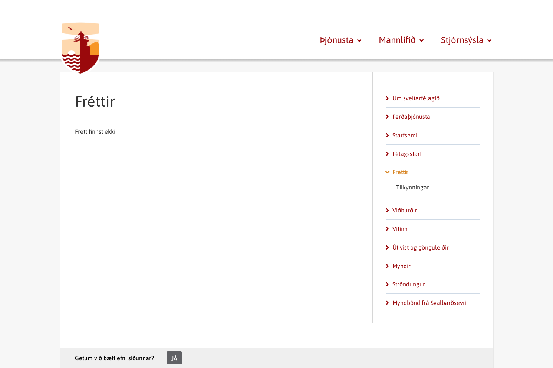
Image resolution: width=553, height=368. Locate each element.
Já (174, 358)
